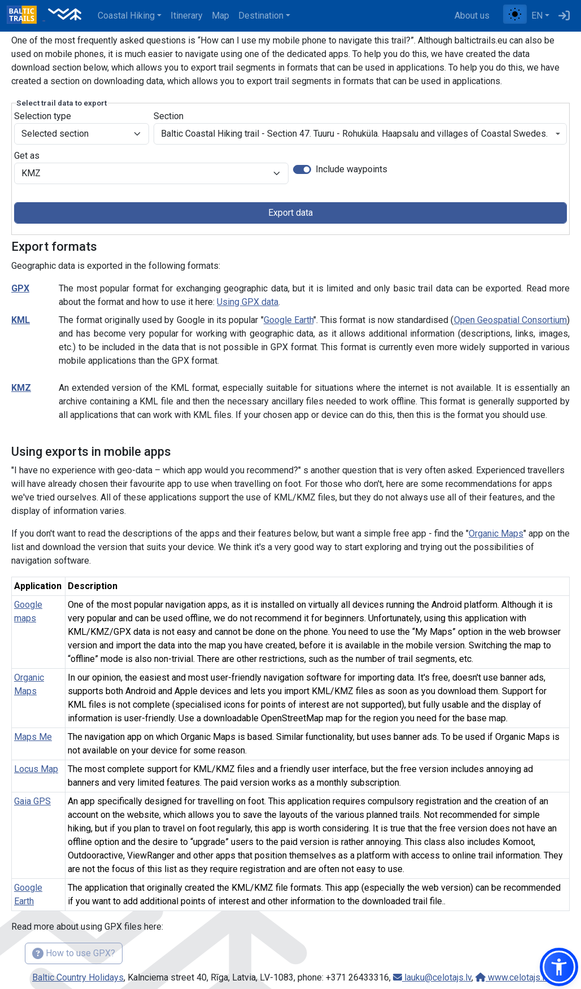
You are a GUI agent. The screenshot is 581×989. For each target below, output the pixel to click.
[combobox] (360, 134)
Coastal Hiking (126, 15)
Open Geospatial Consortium (510, 320)
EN (537, 15)
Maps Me (33, 736)
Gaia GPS (32, 801)
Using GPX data (247, 302)
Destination (260, 15)
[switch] (302, 169)
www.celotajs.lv (512, 977)
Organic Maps (496, 533)
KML (20, 320)
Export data (290, 212)
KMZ (21, 387)
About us (472, 15)
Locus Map (36, 769)
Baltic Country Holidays (78, 977)
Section (169, 116)
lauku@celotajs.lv (432, 977)
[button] (559, 967)
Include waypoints (351, 169)
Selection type (42, 116)
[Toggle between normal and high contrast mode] (515, 14)
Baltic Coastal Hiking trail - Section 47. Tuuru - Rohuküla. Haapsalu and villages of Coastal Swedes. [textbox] (354, 133)
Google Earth (288, 320)
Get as (27, 155)
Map (220, 15)
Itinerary (187, 15)
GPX (20, 288)
